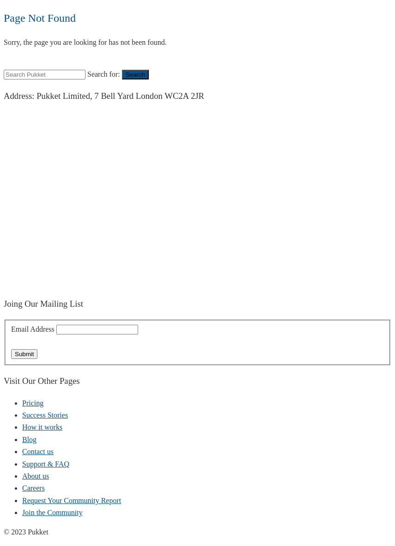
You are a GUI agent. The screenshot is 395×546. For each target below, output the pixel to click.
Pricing (32, 403)
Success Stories (45, 415)
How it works (42, 427)
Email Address (33, 329)
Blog (29, 439)
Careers (33, 488)
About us (35, 476)
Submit (24, 354)
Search (135, 74)
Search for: (103, 74)
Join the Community (52, 512)
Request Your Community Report (71, 500)
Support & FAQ (45, 464)
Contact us (38, 451)
